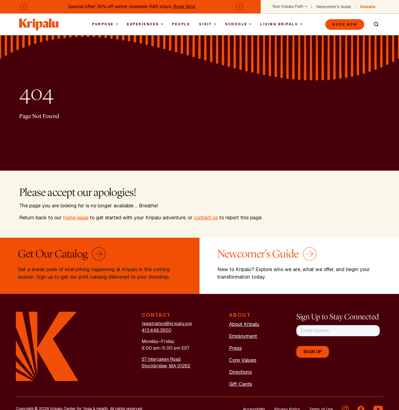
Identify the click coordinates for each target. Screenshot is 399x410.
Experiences (143, 24)
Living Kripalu (279, 24)
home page (75, 217)
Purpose (103, 24)
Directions (240, 372)
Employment (243, 336)
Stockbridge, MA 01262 (166, 366)
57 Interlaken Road (161, 359)
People (181, 24)
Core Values (242, 360)
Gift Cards (240, 384)
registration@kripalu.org (167, 323)
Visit (205, 24)
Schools (236, 24)
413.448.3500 (156, 330)
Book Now (184, 6)
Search (374, 24)
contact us (206, 217)
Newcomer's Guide (333, 7)
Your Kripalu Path (287, 6)
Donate (367, 7)
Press (235, 348)
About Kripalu (244, 324)
